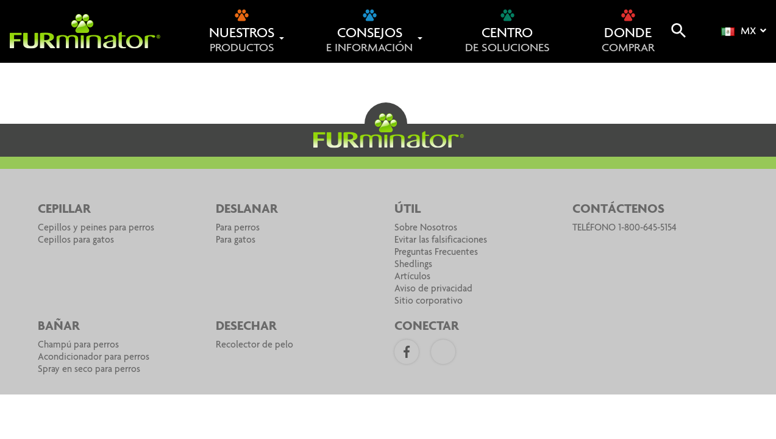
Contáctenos (618, 209)
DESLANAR (247, 209)
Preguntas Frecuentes (436, 253)
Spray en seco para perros (89, 370)
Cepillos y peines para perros (96, 229)
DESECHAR (246, 327)
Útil (407, 209)
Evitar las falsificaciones (440, 241)
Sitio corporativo (428, 302)
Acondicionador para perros (93, 358)
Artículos (412, 277)
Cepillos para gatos (76, 241)
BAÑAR (59, 327)
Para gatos (235, 241)
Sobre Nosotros (425, 229)
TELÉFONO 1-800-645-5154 (624, 229)
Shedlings (413, 265)
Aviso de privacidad (433, 289)
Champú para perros (78, 346)
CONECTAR (426, 327)
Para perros (238, 229)
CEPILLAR (64, 209)
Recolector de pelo (254, 346)
